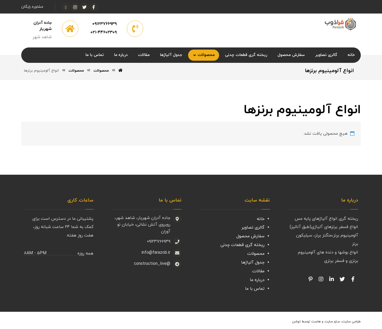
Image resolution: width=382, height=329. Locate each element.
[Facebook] (353, 280)
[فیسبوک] (93, 7)
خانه (260, 219)
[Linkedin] (331, 280)
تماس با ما (254, 287)
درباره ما (257, 279)
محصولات (255, 253)
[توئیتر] (84, 7)
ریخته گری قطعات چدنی (242, 245)
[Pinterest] (310, 280)
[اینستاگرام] (75, 7)
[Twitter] (342, 280)
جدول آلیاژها (252, 262)
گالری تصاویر (252, 228)
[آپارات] (66, 7)
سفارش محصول (250, 236)
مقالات (258, 270)
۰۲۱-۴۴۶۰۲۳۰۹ (103, 33)
